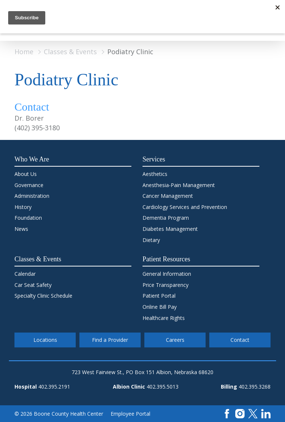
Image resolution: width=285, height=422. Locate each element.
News (21, 228)
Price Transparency (165, 284)
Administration (31, 195)
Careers (175, 339)
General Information (166, 273)
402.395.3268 (255, 386)
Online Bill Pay (159, 306)
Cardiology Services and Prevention (184, 206)
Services (153, 159)
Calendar (25, 273)
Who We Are (31, 159)
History (23, 206)
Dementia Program (165, 217)
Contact (239, 339)
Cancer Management (167, 195)
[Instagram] (240, 412)
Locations (45, 339)
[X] (253, 412)
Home (23, 51)
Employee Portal (130, 413)
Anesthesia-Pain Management (178, 185)
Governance (28, 185)
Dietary (151, 239)
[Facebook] (227, 412)
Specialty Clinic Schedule (43, 295)
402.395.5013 (162, 386)
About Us (25, 173)
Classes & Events (70, 51)
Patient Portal (159, 295)
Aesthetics (154, 173)
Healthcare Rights (163, 317)
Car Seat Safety (33, 284)
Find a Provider (110, 339)
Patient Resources (166, 259)
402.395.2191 (54, 386)
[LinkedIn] (266, 412)
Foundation (28, 217)
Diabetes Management (170, 228)
